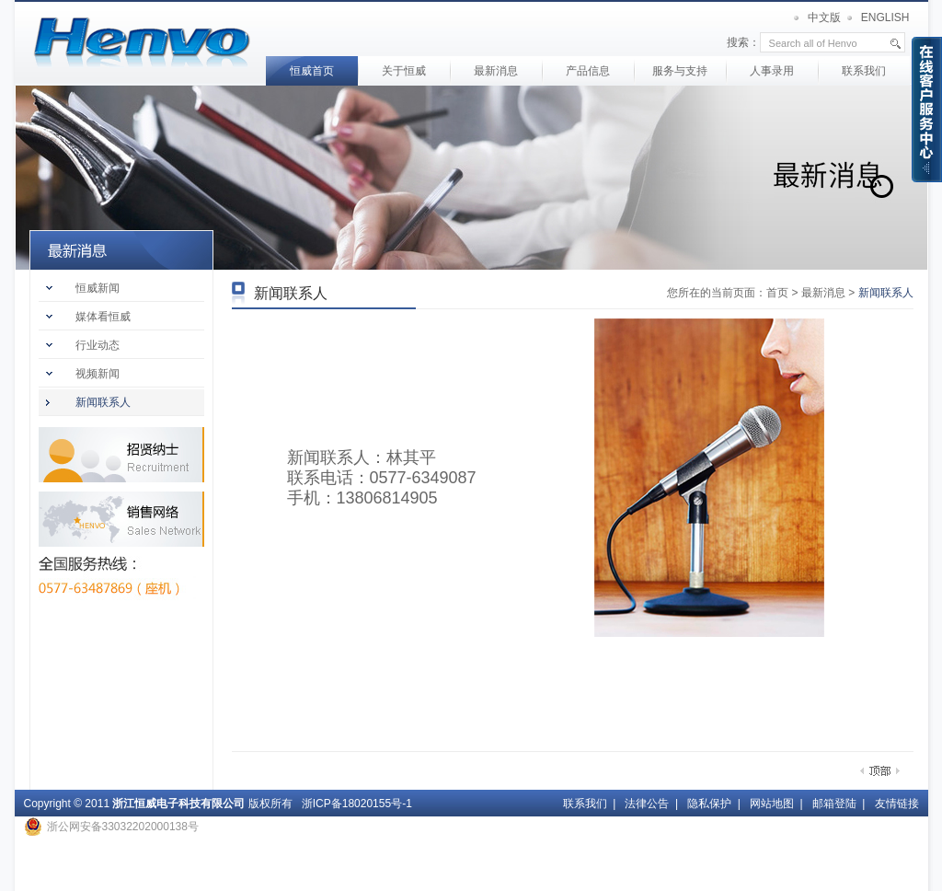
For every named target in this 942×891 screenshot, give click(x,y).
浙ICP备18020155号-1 (357, 803)
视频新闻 (97, 373)
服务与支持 (679, 70)
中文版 (824, 17)
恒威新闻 (97, 288)
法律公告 (647, 803)
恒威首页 (312, 70)
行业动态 (97, 345)
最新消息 (496, 70)
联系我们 (864, 70)
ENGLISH (885, 17)
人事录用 (772, 70)
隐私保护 (709, 803)
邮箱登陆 (834, 803)
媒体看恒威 (103, 316)
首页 (142, 44)
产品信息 (588, 70)
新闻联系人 (103, 402)
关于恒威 (404, 70)
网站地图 (772, 803)
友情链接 (897, 803)
